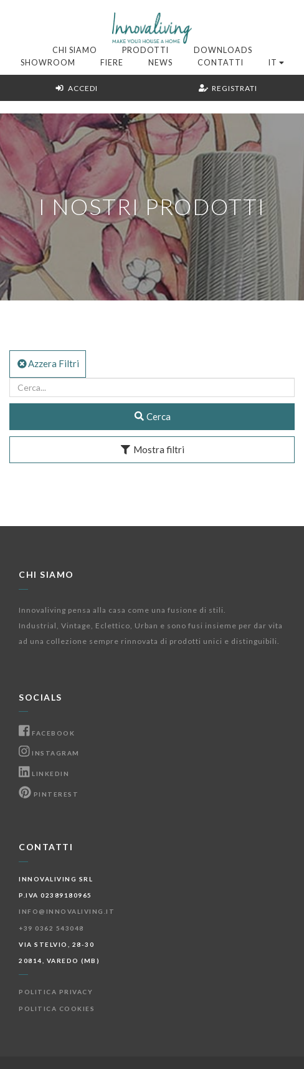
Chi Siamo (74, 50)
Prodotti (145, 50)
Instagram (49, 753)
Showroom (48, 62)
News (160, 62)
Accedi (76, 88)
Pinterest (48, 794)
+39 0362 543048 (51, 928)
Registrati (228, 88)
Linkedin (44, 773)
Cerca (152, 416)
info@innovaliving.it (67, 911)
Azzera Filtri (47, 363)
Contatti (220, 62)
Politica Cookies (57, 1008)
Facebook (47, 733)
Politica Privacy (56, 991)
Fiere (111, 62)
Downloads (223, 50)
